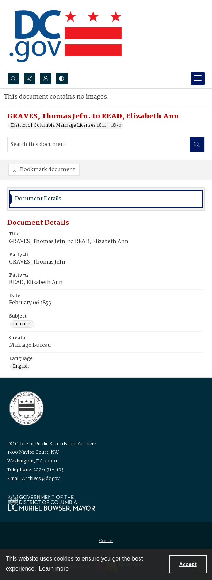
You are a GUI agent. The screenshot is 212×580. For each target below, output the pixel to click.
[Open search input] (13, 78)
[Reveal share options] (29, 78)
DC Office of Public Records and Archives (52, 444)
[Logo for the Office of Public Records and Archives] (25, 407)
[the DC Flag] (65, 36)
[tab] (106, 199)
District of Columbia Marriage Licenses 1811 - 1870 (66, 125)
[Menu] (198, 78)
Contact (106, 540)
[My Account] (45, 78)
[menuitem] (106, 540)
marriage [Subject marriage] (23, 324)
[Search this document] (99, 144)
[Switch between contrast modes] (62, 78)
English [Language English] (21, 366)
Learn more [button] (54, 568)
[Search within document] (197, 144)
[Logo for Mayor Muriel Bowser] (51, 502)
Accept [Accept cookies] (188, 564)
